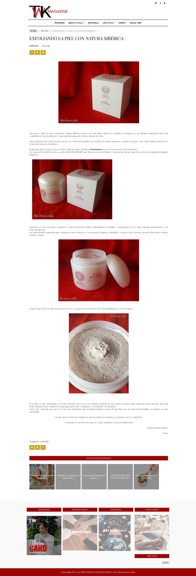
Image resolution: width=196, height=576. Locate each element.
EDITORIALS (93, 23)
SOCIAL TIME (135, 23)
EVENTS (122, 23)
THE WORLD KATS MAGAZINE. (97, 572)
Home (33, 30)
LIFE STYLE (109, 23)
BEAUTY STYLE (76, 23)
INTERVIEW (60, 23)
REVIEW (44, 30)
